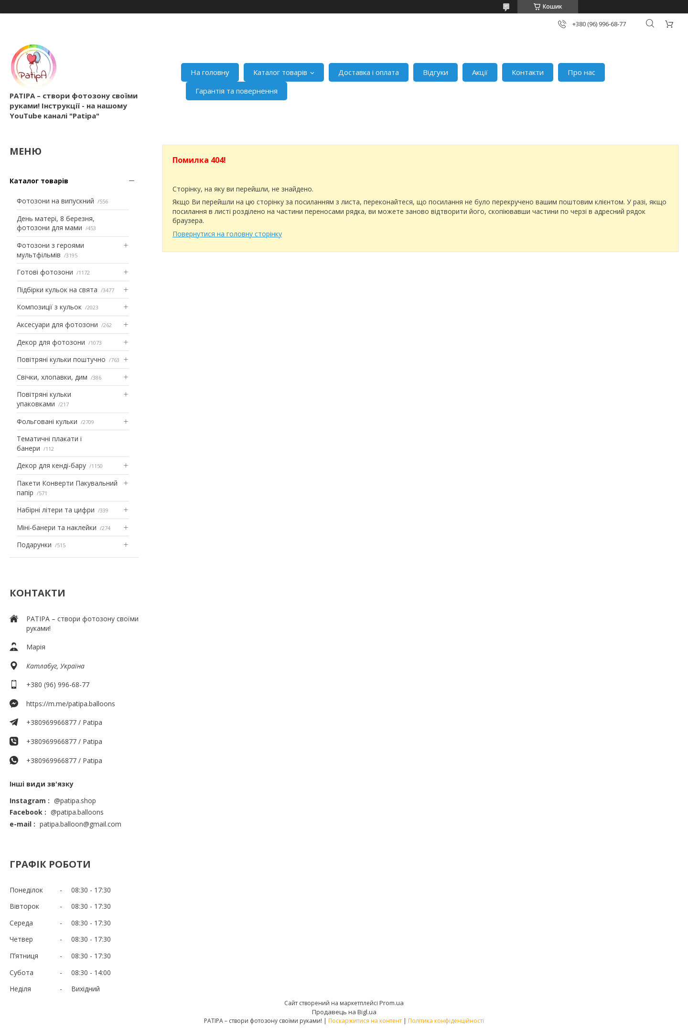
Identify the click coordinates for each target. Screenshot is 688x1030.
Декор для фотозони (51, 342)
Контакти (528, 72)
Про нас (581, 72)
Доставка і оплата (368, 72)
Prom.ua (391, 1002)
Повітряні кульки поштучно (61, 359)
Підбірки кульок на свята (57, 289)
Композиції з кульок (49, 306)
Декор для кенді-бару (51, 465)
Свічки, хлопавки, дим (52, 377)
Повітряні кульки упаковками (44, 399)
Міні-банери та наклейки (57, 527)
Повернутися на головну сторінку (227, 233)
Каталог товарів (280, 72)
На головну (210, 72)
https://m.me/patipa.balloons (70, 703)
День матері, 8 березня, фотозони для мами (56, 223)
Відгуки (435, 72)
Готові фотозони (45, 271)
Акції (480, 72)
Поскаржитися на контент (365, 1021)
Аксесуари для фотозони (57, 324)
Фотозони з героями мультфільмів (50, 250)
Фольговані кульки (47, 421)
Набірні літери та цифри (56, 509)
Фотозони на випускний (55, 200)
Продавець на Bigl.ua (344, 1012)
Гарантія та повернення (236, 91)
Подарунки (34, 544)
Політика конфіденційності (446, 1021)
